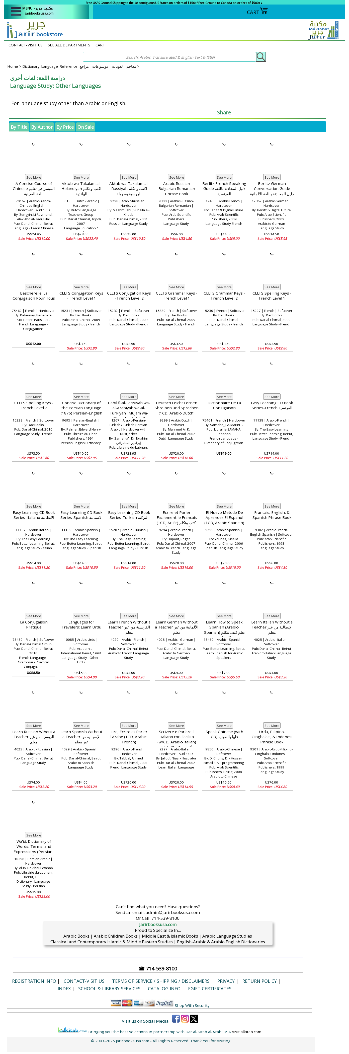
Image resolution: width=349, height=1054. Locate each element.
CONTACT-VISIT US (26, 44)
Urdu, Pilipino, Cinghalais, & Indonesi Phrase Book (272, 736)
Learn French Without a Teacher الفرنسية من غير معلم (129, 627)
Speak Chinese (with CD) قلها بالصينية (224, 734)
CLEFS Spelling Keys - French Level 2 (33, 405)
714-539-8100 (165, 918)
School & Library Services (109, 989)
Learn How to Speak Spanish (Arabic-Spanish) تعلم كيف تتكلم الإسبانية (224, 629)
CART (257, 12)
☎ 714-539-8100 (157, 968)
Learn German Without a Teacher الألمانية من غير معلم (176, 627)
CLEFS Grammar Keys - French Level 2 (224, 296)
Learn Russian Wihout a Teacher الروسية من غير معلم (33, 736)
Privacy (226, 981)
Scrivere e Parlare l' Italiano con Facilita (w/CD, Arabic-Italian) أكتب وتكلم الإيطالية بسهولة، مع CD (176, 742)
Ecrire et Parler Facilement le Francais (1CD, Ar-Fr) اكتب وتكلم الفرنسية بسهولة (177, 520)
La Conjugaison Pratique (34, 624)
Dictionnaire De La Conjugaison (224, 405)
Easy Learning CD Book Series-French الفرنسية (272, 405)
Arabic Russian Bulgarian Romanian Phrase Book (176, 188)
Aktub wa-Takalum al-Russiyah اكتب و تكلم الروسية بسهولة (129, 188)
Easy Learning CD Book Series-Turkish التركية (129, 515)
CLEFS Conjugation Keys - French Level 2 (129, 296)
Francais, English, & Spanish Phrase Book (272, 515)
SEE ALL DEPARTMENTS (69, 44)
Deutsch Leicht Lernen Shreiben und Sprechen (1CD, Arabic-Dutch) (177, 407)
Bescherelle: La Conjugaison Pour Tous (34, 296)
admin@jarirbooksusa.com (173, 912)
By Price (65, 127)
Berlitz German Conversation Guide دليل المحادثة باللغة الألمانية (272, 188)
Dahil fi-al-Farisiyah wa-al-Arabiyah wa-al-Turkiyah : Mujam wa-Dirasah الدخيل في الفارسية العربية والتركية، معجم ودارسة (129, 415)
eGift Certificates (209, 989)
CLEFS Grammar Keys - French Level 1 (177, 296)
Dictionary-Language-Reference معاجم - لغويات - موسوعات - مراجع (79, 66)
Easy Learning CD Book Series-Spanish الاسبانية (81, 515)
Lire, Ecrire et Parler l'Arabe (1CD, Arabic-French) (129, 736)
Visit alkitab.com (246, 1031)
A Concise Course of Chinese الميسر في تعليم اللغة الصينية (34, 188)
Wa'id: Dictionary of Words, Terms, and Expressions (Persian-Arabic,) (34, 849)
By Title (19, 127)
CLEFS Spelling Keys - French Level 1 (272, 296)
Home (12, 66)
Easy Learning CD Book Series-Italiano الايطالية (34, 515)
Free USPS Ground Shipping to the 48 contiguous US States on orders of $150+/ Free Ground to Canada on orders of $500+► (174, 3)
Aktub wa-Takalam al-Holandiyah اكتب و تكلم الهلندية (81, 188)
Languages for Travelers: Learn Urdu (81, 624)
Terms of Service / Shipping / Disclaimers (161, 981)
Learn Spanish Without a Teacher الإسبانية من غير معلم (81, 736)
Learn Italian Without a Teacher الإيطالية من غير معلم (272, 627)
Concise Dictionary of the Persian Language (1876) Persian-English (81, 407)
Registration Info (34, 981)
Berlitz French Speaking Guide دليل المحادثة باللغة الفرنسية (224, 188)
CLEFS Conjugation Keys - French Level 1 (81, 296)
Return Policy (259, 981)
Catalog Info (164, 989)
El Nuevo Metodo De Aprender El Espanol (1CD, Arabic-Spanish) (224, 517)
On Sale (85, 127)
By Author (42, 127)
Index (64, 989)
